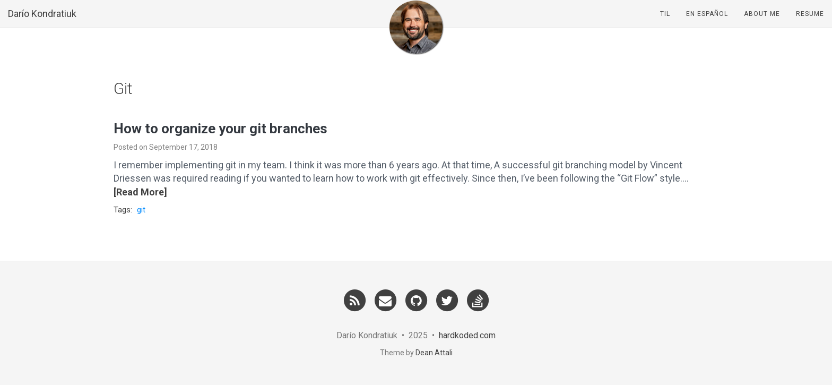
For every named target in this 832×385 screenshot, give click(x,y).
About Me (762, 24)
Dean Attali (434, 352)
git (141, 210)
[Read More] (140, 192)
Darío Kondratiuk (42, 23)
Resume (810, 24)
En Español (707, 24)
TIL (665, 24)
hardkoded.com (467, 335)
